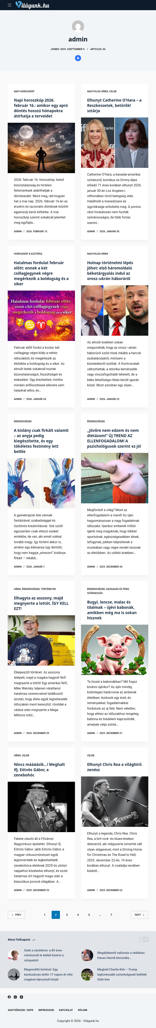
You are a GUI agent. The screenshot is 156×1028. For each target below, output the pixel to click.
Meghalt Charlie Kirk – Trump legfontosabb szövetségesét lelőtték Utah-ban (122, 980)
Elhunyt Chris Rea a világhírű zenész (106, 772)
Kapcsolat (66, 1010)
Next (139, 920)
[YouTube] (21, 997)
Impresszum (46, 1010)
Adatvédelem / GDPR (20, 1010)
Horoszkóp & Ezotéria (28, 259)
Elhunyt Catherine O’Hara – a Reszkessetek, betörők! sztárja (114, 105)
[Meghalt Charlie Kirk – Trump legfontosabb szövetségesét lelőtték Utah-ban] (87, 980)
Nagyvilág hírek (97, 91)
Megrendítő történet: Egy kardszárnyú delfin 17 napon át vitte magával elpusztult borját (48, 980)
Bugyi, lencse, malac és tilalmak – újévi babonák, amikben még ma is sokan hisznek (113, 615)
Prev (16, 920)
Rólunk (82, 1010)
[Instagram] (15, 997)
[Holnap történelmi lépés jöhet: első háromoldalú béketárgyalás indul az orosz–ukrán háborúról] (114, 315)
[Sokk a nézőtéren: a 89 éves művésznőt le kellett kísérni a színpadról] (14, 960)
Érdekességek (22, 426)
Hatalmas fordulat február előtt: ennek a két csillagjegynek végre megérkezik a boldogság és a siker (41, 278)
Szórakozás (95, 598)
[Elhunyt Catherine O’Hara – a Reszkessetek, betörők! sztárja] (114, 142)
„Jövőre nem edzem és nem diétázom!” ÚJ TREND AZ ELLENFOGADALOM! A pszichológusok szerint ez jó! (113, 446)
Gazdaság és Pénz (117, 594)
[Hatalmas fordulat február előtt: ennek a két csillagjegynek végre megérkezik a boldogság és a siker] (41, 321)
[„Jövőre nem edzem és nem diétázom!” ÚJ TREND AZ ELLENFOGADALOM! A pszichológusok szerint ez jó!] (114, 488)
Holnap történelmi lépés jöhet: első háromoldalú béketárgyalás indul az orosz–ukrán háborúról (111, 275)
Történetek (48, 594)
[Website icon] (78, 58)
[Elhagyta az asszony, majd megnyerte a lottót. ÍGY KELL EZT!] (41, 646)
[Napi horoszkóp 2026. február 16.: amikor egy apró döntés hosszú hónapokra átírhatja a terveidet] (41, 153)
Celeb (112, 91)
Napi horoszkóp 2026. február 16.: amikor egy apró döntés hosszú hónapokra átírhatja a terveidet (37, 110)
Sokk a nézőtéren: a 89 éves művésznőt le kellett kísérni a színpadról (44, 960)
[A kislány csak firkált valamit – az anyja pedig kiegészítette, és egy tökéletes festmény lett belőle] (41, 488)
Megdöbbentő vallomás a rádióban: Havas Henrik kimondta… (121, 960)
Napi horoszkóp (24, 91)
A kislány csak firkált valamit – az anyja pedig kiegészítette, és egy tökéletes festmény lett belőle (38, 446)
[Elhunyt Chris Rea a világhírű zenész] (114, 807)
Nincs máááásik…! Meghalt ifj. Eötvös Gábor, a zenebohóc (41, 775)
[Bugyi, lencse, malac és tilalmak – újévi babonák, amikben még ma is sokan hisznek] (114, 655)
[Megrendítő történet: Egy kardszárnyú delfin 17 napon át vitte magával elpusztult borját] (14, 980)
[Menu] (9, 5)
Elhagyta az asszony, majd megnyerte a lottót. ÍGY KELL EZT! (40, 608)
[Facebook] (9, 997)
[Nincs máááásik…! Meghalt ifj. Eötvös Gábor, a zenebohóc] (41, 812)
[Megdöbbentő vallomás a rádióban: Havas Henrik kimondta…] (87, 960)
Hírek (17, 594)
